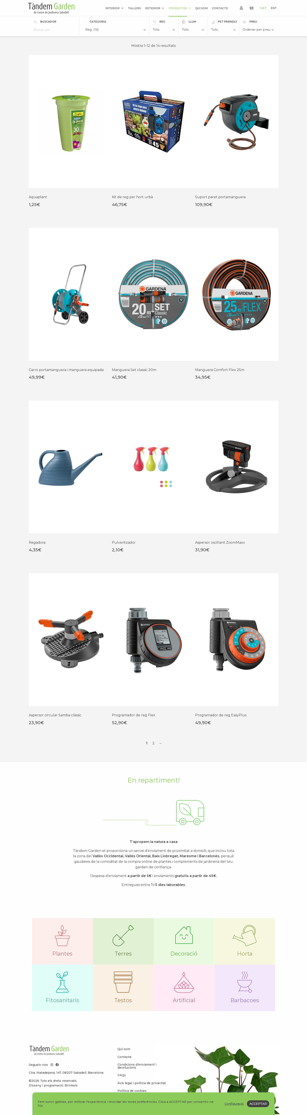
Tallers (134, 8)
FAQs (121, 1075)
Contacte (220, 8)
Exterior (154, 8)
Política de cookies (131, 1091)
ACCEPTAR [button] (258, 1104)
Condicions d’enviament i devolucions (136, 1066)
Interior (114, 8)
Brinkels (71, 1085)
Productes (180, 8)
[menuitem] (143, 1049)
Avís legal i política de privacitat (141, 1083)
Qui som (201, 8)
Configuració (234, 1104)
